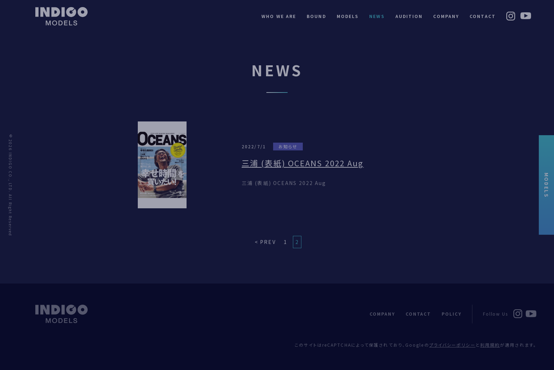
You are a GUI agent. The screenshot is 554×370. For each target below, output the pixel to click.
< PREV (265, 241)
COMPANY (446, 16)
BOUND (316, 16)
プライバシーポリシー (452, 345)
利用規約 (490, 345)
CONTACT (483, 16)
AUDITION (409, 16)
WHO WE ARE (278, 16)
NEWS (376, 16)
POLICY (451, 314)
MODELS (546, 185)
